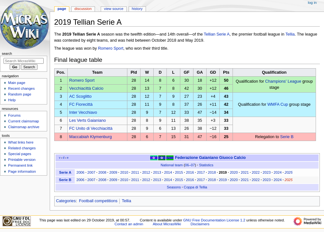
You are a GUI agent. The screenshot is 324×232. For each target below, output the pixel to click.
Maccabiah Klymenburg (90, 137)
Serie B (287, 137)
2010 (124, 172)
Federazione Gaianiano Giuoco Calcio (210, 157)
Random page (19, 94)
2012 (146, 172)
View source (113, 9)
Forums (14, 115)
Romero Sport (110, 48)
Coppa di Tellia (195, 187)
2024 (278, 172)
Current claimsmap (23, 121)
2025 (289, 172)
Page (61, 9)
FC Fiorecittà (81, 104)
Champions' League (283, 81)
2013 (157, 172)
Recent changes (21, 88)
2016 (190, 172)
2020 (234, 172)
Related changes (22, 148)
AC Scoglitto (80, 96)
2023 (267, 172)
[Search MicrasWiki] (24, 61)
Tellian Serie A (216, 34)
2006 (80, 172)
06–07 (190, 165)
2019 (223, 172)
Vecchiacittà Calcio (86, 88)
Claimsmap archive (23, 127)
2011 (135, 172)
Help (12, 100)
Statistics (206, 165)
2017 (201, 172)
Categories (66, 201)
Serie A (65, 172)
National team (172, 165)
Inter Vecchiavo (83, 112)
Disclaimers (200, 224)
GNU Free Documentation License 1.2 (214, 220)
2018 (212, 172)
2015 (179, 172)
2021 (245, 172)
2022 (256, 172)
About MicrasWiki (167, 224)
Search (7, 53)
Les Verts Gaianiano (87, 120)
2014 (168, 172)
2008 (102, 172)
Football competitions (98, 201)
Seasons (174, 187)
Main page (16, 83)
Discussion (82, 9)
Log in (312, 2)
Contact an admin (129, 224)
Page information (22, 171)
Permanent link (20, 165)
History (137, 9)
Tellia (290, 34)
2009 (113, 172)
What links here (20, 142)
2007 (91, 172)
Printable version (21, 160)
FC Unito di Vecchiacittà (91, 128)
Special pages (19, 154)
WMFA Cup (277, 104)
